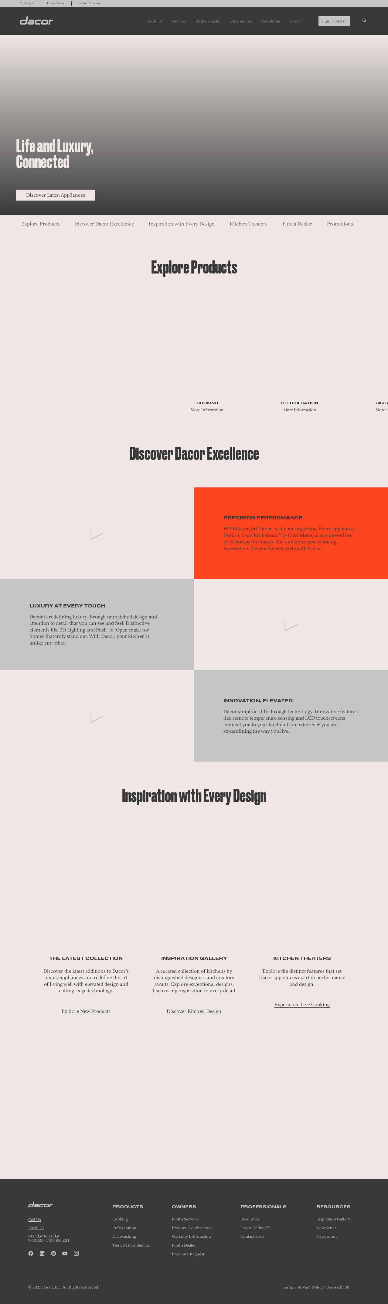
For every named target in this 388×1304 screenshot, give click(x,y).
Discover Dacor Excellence (104, 224)
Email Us (36, 1228)
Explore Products (40, 224)
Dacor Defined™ (255, 1228)
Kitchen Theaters (89, 3)
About (295, 21)
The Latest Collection (131, 1245)
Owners (179, 21)
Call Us (34, 1219)
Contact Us (27, 3)
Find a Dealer (55, 3)
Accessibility (338, 1287)
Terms (288, 1287)
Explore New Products (86, 1011)
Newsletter (271, 21)
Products (154, 21)
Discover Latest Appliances (55, 195)
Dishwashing (124, 1236)
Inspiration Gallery (333, 1219)
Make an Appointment (194, 1123)
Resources (250, 1219)
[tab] (193, 1157)
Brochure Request (188, 1254)
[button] (179, 1154)
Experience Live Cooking (302, 1004)
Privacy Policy (311, 1287)
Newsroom (326, 1236)
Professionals (208, 21)
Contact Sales (252, 1236)
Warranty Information (191, 1236)
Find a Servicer (185, 1219)
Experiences (241, 21)
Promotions (340, 224)
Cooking (120, 1219)
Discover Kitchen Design (194, 1011)
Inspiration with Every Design (182, 224)
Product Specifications (192, 1228)
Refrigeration (124, 1228)
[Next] (209, 1154)
